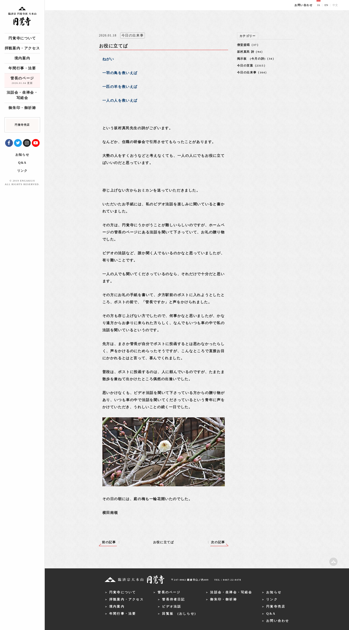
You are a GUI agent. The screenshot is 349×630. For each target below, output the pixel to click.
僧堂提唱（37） (248, 44)
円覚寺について (22, 38)
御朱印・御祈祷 (22, 108)
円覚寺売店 (275, 606)
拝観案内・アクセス (22, 48)
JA (318, 5)
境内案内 (22, 58)
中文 (335, 5)
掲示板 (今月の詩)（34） (256, 58)
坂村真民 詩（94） (250, 51)
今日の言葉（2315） (252, 65)
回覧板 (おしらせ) (179, 613)
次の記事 (218, 542)
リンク (22, 170)
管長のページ (22, 80)
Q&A (22, 162)
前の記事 (109, 542)
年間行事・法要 (22, 68)
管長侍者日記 (173, 599)
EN (326, 5)
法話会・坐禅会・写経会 (22, 95)
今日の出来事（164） (252, 72)
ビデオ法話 (171, 606)
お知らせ (22, 154)
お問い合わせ (303, 5)
